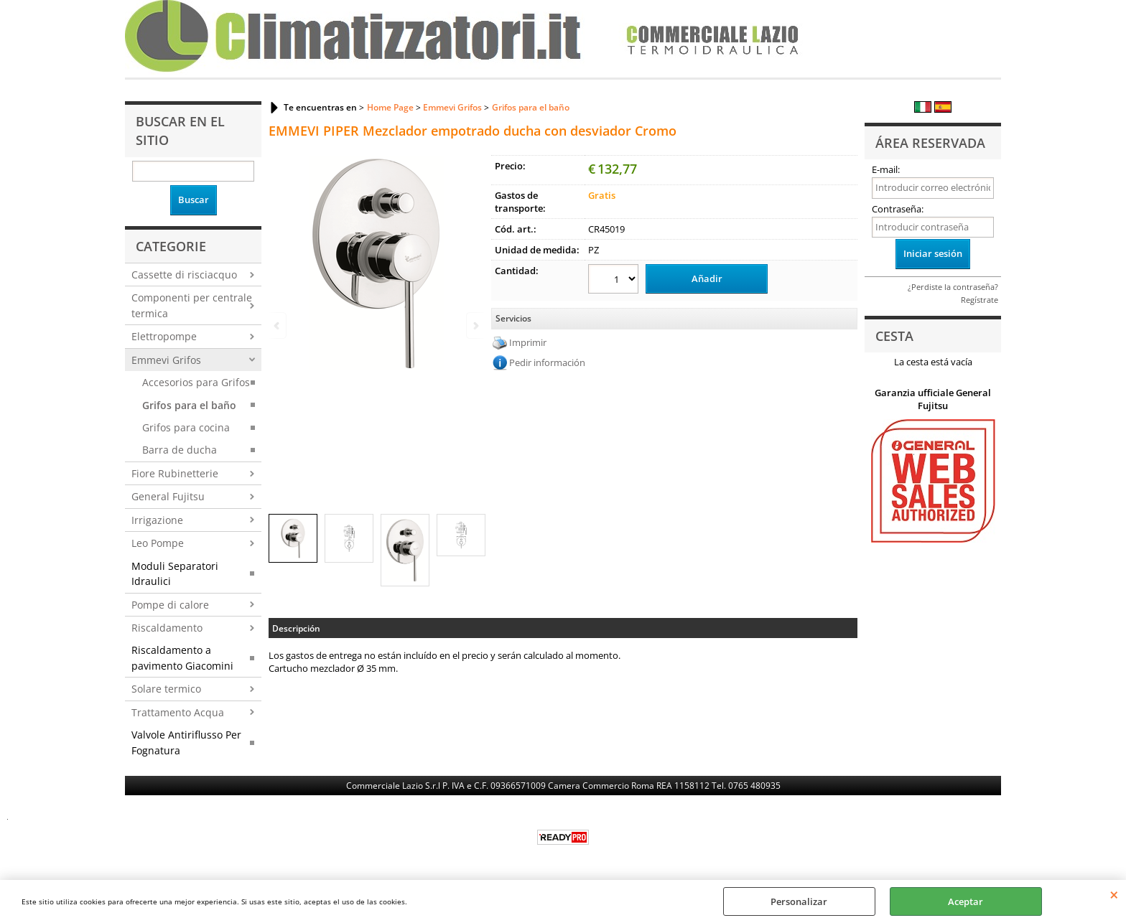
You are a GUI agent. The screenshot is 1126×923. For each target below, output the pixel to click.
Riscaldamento (167, 627)
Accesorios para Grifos (196, 382)
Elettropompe (164, 336)
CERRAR (1114, 894)
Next (474, 325)
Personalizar (799, 901)
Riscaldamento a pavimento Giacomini (182, 657)
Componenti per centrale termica (191, 305)
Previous (278, 325)
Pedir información (547, 362)
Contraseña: (897, 208)
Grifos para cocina (186, 427)
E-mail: (886, 169)
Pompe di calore (170, 605)
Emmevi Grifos (166, 360)
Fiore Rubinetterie (174, 473)
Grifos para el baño (189, 405)
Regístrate (979, 299)
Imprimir (527, 342)
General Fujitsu (168, 496)
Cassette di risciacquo (184, 274)
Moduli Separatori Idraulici (174, 573)
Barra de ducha (179, 449)
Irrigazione (157, 520)
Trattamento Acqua (177, 712)
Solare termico (166, 688)
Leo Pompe (157, 543)
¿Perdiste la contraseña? (953, 286)
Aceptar (965, 901)
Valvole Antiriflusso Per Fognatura (186, 742)
